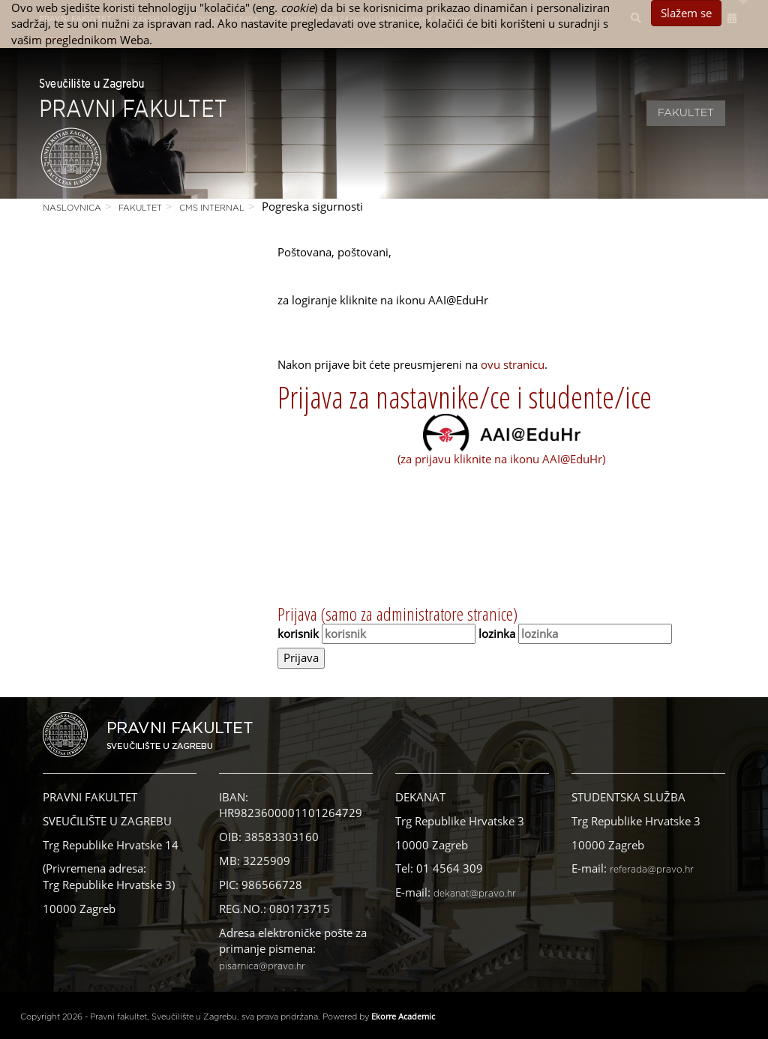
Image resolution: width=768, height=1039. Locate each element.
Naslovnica (72, 208)
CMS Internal (211, 208)
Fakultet (686, 113)
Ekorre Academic (403, 1016)
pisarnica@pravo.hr (262, 966)
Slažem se (686, 12)
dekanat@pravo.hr (475, 893)
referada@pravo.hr (652, 869)
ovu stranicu (512, 364)
